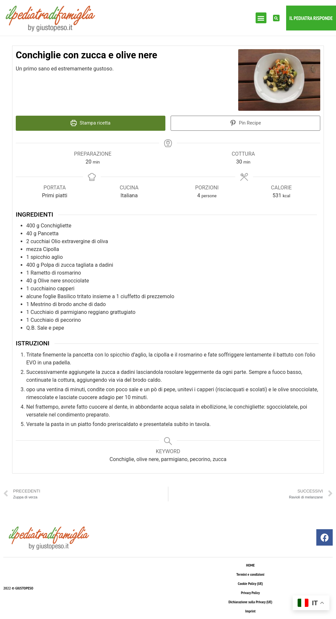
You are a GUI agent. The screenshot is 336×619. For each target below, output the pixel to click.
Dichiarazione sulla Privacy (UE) (250, 601)
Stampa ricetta (90, 123)
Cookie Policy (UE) (250, 583)
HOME (250, 565)
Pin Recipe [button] (245, 123)
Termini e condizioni (250, 574)
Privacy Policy (250, 592)
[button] (261, 17)
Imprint (250, 611)
